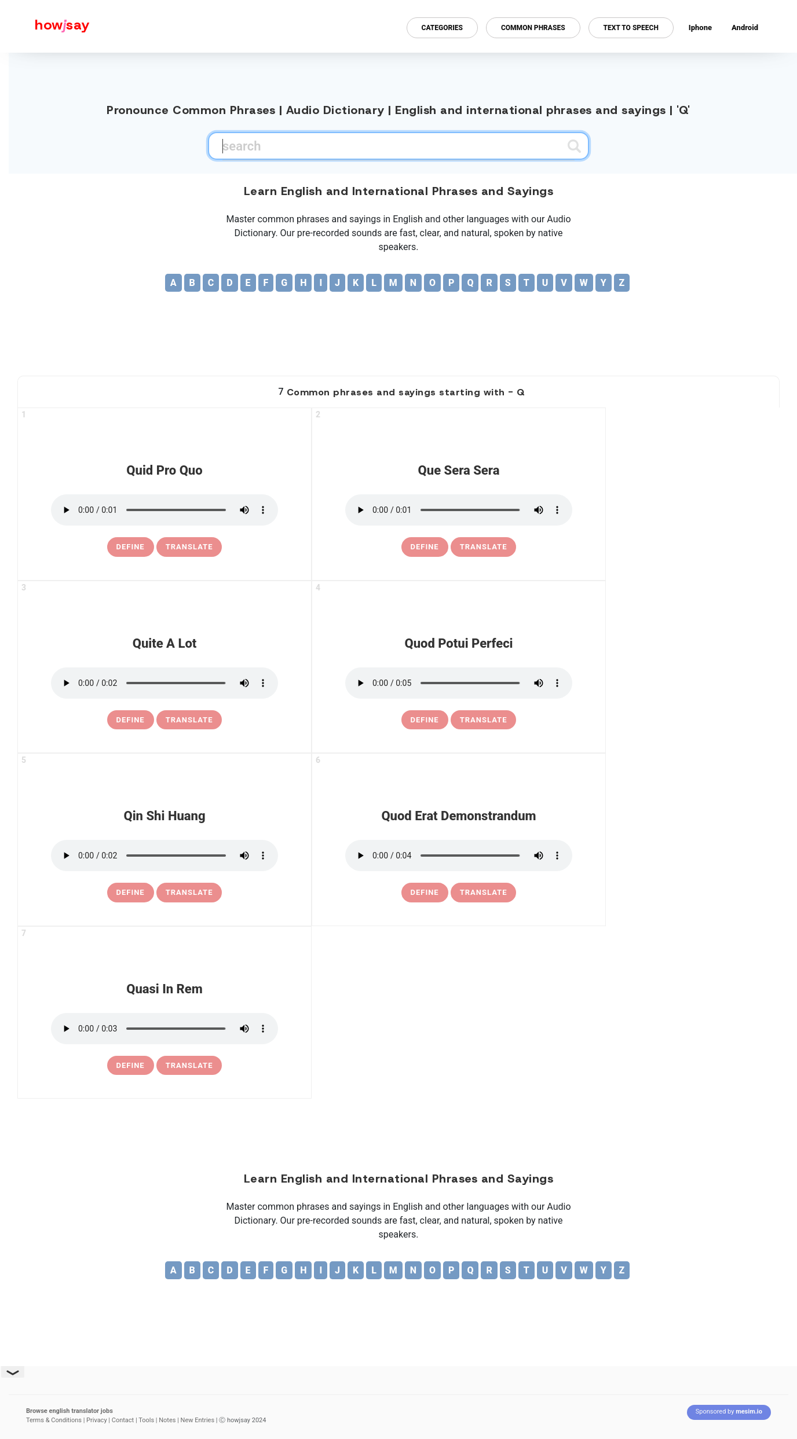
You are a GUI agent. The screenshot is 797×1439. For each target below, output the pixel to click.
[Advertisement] (398, 329)
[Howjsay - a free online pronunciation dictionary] (45, 26)
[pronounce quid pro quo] (164, 510)
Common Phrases (533, 28)
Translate (189, 546)
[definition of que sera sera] (424, 547)
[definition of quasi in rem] (130, 1065)
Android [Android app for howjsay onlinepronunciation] (745, 27)
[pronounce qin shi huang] (164, 855)
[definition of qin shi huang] (130, 892)
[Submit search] (574, 146)
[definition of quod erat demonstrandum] (424, 892)
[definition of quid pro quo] (130, 547)
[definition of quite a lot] (130, 720)
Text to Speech (631, 28)
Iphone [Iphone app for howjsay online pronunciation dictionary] (700, 27)
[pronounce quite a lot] (164, 683)
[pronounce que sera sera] (458, 510)
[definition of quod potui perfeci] (424, 720)
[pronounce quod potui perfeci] (458, 683)
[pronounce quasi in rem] (164, 1028)
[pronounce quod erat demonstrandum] (458, 855)
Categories (442, 28)
